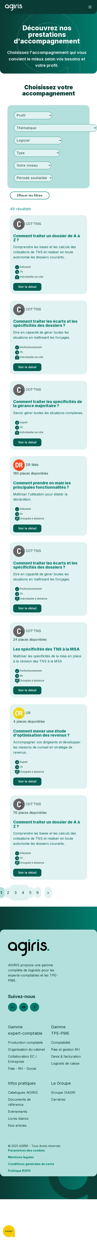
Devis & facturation (66, 1056)
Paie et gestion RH (65, 1049)
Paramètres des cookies (26, 1150)
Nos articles (17, 1125)
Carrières (58, 1099)
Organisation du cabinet (26, 1049)
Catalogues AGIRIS (23, 1092)
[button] (90, 7)
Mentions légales (21, 1157)
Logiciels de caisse (65, 1063)
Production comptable (25, 1042)
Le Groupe (61, 1083)
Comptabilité (60, 1042)
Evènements (17, 1111)
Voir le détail (27, 286)
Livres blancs (18, 1118)
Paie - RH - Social (22, 1068)
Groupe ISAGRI (63, 1092)
